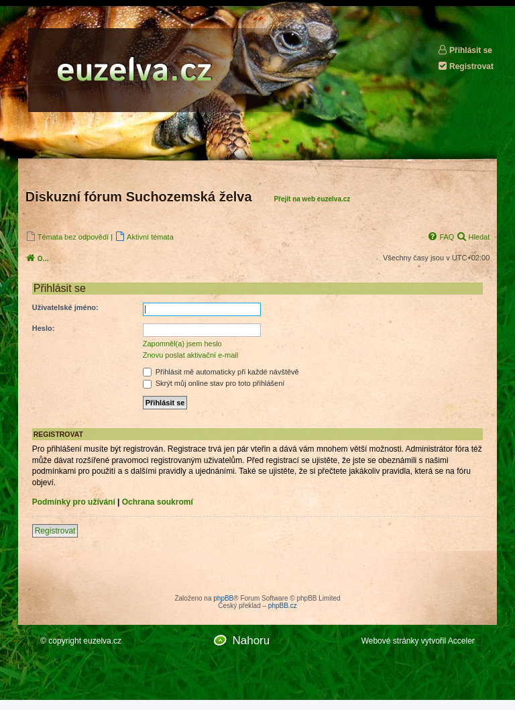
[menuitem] (67, 237)
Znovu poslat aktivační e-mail (190, 355)
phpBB (223, 598)
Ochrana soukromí (157, 502)
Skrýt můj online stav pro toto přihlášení (214, 383)
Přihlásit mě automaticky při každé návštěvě (221, 372)
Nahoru (251, 640)
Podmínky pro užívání (73, 502)
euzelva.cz (102, 641)
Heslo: (43, 328)
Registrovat (465, 66)
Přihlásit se (464, 50)
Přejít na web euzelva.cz (312, 199)
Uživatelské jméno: (65, 307)
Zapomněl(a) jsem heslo (182, 344)
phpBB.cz (282, 605)
